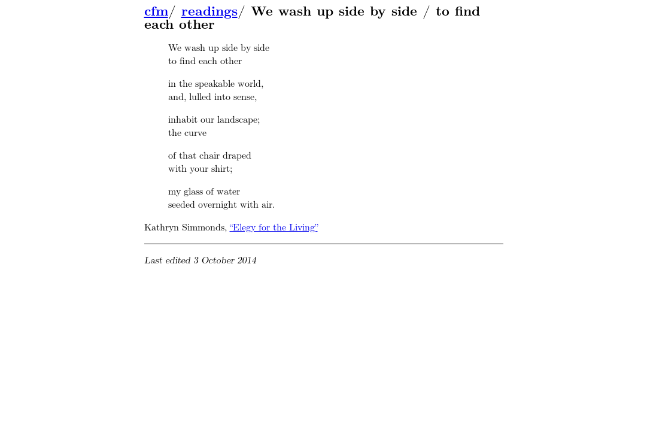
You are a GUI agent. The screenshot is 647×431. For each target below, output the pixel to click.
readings (209, 11)
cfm (156, 11)
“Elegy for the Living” (274, 227)
